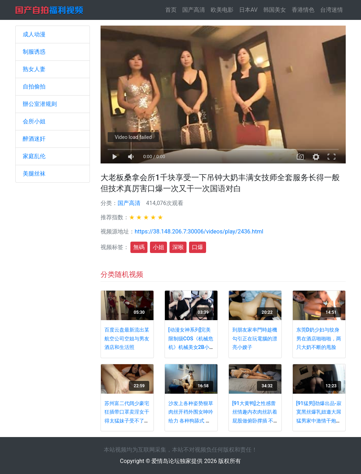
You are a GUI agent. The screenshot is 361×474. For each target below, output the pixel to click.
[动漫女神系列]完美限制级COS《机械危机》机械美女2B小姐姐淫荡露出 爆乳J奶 (190, 347)
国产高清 (193, 9)
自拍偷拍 (34, 86)
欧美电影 (222, 9)
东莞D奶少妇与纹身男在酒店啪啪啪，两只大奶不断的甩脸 (318, 338)
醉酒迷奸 (34, 138)
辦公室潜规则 (40, 104)
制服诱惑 (34, 51)
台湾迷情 (331, 9)
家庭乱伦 (34, 156)
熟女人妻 (34, 69)
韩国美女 (274, 9)
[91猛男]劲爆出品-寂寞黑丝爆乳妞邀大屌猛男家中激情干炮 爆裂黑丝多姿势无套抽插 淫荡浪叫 (318, 420)
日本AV (248, 9)
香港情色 (303, 9)
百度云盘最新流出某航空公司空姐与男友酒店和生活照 (126, 338)
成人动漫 (34, 34)
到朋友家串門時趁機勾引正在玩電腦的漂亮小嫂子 (254, 338)
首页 (172, 9)
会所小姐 (34, 121)
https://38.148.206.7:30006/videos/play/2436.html (199, 231)
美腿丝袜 (34, 173)
